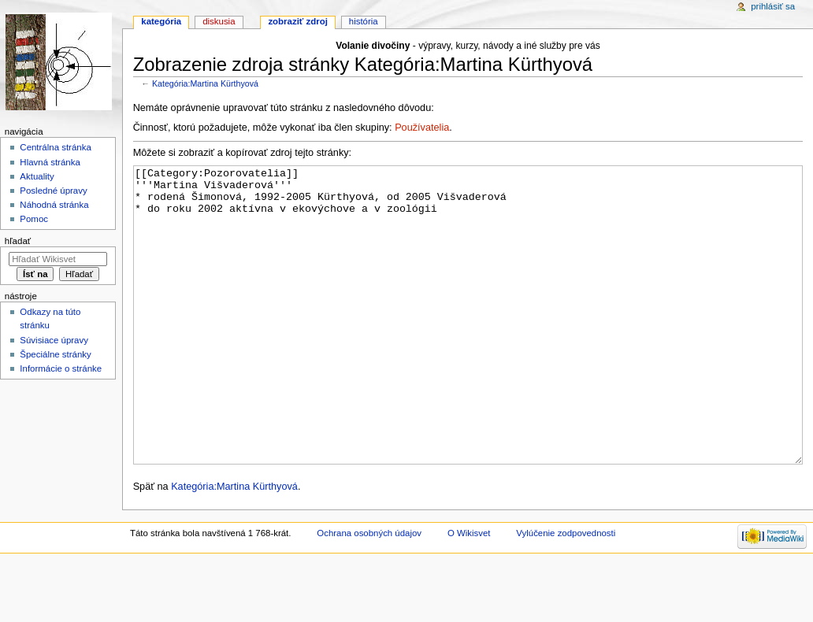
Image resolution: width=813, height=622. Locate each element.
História (363, 21)
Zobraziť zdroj (297, 21)
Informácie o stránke (61, 368)
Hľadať (18, 241)
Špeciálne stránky (55, 354)
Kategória (161, 21)
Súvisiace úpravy (54, 340)
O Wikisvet (469, 592)
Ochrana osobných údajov (369, 592)
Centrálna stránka (55, 147)
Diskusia (218, 21)
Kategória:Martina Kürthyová (205, 83)
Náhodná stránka (54, 204)
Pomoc (34, 219)
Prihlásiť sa (773, 6)
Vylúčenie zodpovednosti (565, 592)
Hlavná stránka (50, 162)
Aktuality (37, 176)
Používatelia (422, 127)
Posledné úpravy (53, 190)
